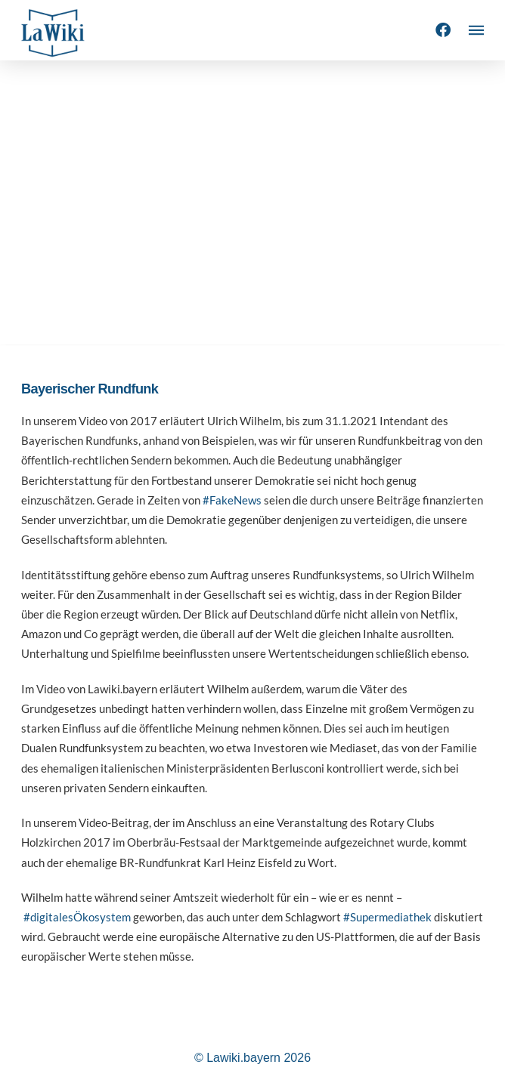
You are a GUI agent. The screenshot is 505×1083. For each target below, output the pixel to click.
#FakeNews (232, 500)
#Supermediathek (387, 917)
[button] (476, 30)
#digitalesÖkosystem (77, 917)
